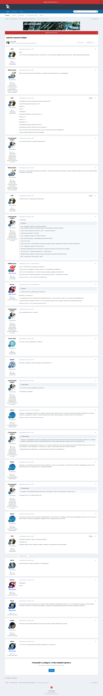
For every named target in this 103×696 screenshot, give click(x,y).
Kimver (12, 284)
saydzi (12, 620)
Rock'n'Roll (12, 338)
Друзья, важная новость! (50, 2)
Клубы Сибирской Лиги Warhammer (28, 43)
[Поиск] (80, 11)
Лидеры (41, 15)
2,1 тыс (12, 276)
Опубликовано (26, 49)
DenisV (12, 359)
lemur (12, 560)
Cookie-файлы (51, 690)
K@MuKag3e (12, 263)
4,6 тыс (12, 297)
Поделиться (80, 42)
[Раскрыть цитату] (21, 223)
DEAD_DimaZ (12, 70)
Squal (12, 601)
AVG (15, 41)
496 (12, 61)
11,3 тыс (12, 152)
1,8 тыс (12, 422)
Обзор (7, 12)
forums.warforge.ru (51, 692)
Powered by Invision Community (51, 693)
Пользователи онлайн (32, 15)
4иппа (12, 410)
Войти (51, 670)
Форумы (7, 15)
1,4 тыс (12, 572)
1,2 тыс (12, 82)
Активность (14, 11)
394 (12, 351)
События (14, 15)
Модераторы (21, 15)
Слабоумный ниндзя (12, 138)
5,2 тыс (12, 372)
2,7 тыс (12, 632)
